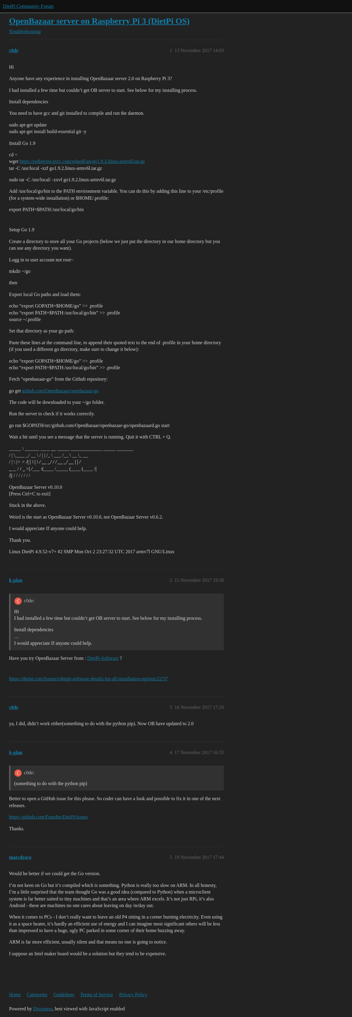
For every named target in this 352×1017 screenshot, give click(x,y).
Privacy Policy (133, 994)
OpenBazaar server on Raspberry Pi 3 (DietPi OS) (99, 21)
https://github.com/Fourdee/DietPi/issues (48, 816)
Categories (37, 994)
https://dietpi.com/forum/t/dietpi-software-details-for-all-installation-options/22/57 (88, 678)
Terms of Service (96, 994)
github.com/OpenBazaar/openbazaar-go (60, 390)
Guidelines (64, 994)
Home (15, 994)
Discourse (42, 1008)
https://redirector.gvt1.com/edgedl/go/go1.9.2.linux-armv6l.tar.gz (82, 161)
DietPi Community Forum (28, 6)
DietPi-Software (103, 658)
